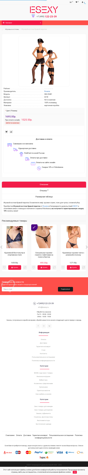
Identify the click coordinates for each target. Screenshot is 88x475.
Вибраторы (43, 380)
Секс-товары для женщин (43, 406)
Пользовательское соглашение (43, 357)
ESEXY (75, 206)
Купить (14, 267)
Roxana (45, 206)
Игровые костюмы (12, 29)
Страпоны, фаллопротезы (43, 417)
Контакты (43, 353)
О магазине (10, 435)
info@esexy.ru (43, 307)
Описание (44, 184)
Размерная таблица (44, 197)
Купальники (43, 387)
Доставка (43, 343)
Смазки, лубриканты (43, 413)
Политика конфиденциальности (43, 360)
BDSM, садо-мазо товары (43, 373)
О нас (43, 350)
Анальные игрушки (43, 376)
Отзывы (44, 190)
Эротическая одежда (43, 424)
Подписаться (65, 289)
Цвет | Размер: (11, 111)
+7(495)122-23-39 (43, 303)
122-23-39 (47, 16)
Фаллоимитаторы (43, 420)
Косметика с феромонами (43, 383)
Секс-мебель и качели (43, 394)
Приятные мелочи (43, 390)
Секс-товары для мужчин (43, 410)
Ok (75, 472)
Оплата (43, 339)
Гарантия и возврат (43, 346)
